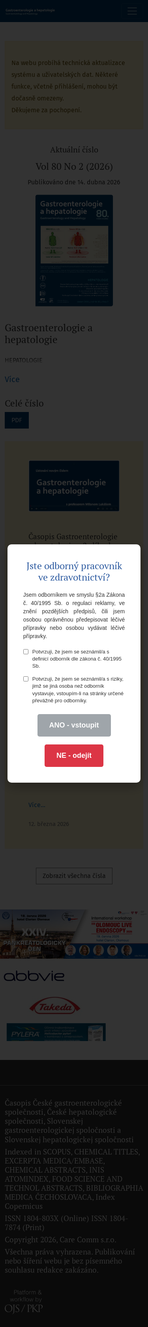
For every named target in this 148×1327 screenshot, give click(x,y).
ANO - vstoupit (74, 725)
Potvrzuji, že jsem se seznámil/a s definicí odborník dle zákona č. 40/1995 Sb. (72, 659)
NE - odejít (74, 755)
